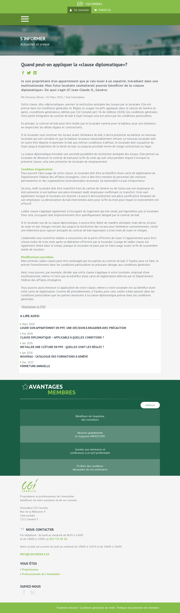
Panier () (102, 10)
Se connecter (79, 10)
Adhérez (150, 405)
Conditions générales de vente (97, 607)
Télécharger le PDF (33, 307)
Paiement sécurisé (67, 607)
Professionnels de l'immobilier (40, 574)
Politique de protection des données (138, 607)
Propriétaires (29, 569)
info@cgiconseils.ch (34, 554)
